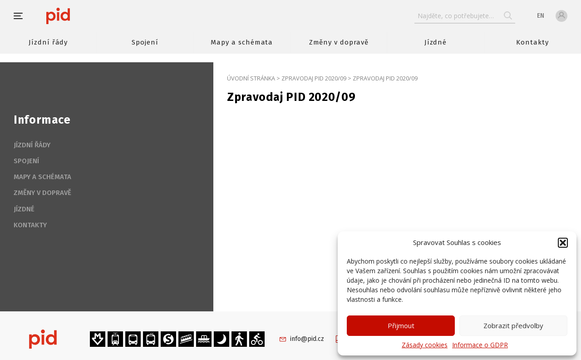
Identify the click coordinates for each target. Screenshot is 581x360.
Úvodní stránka (251, 78)
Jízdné (435, 42)
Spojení (145, 42)
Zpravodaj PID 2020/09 (313, 78)
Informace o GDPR (480, 344)
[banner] (85, 16)
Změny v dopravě (339, 42)
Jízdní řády (48, 42)
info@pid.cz (307, 339)
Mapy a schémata (242, 42)
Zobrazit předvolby (513, 325)
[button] (562, 242)
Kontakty (532, 42)
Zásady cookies (425, 344)
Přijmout (401, 325)
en (540, 16)
